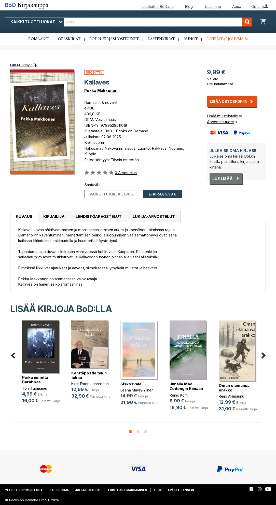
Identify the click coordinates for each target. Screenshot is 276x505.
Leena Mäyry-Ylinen (137, 390)
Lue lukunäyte (21, 65)
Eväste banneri (181, 490)
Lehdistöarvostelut (99, 216)
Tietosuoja (59, 490)
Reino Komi (179, 395)
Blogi (189, 6)
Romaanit (38, 39)
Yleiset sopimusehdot (24, 490)
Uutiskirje (213, 6)
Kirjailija (54, 216)
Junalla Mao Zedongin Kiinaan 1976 (186, 389)
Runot (191, 39)
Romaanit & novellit (100, 102)
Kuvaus (24, 216)
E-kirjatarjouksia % (227, 39)
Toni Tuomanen (35, 388)
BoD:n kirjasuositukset (114, 39)
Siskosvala (130, 384)
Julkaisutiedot (88, 490)
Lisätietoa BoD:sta (158, 6)
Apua (236, 6)
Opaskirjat (69, 39)
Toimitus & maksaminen (127, 490)
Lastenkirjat (161, 39)
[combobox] (158, 22)
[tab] (24, 216)
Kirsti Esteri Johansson (90, 384)
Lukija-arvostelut (154, 216)
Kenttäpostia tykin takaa (89, 375)
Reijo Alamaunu (231, 396)
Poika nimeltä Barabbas (35, 379)
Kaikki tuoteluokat (36, 21)
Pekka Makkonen (100, 90)
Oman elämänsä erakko (234, 387)
